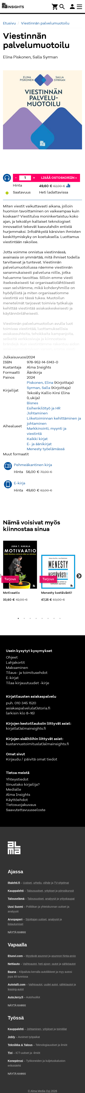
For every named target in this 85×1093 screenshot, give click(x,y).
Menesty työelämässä (46, 449)
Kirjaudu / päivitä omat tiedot (31, 759)
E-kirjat (12, 678)
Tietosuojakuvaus (21, 805)
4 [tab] (36, 618)
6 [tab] (48, 618)
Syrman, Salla (38, 388)
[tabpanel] (20, 571)
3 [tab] (30, 618)
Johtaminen (37, 413)
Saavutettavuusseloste (25, 810)
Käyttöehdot (17, 800)
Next (79, 576)
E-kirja (19, 483)
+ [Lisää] (34, 178)
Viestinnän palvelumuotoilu (45, 23)
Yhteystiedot (17, 779)
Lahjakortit (15, 663)
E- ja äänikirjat (39, 444)
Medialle (13, 789)
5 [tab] (42, 618)
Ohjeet (12, 657)
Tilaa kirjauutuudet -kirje (27, 683)
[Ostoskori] (55, 6)
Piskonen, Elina (40, 383)
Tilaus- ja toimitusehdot (26, 673)
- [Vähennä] (16, 178)
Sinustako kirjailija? (23, 784)
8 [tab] (60, 618)
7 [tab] (54, 618)
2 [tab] (24, 618)
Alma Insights (18, 795)
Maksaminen (17, 668)
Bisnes (32, 403)
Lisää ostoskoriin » (59, 178)
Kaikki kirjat (37, 439)
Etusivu (9, 23)
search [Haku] (62, 6)
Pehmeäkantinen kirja (33, 465)
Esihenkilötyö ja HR (43, 408)
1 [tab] (18, 618)
